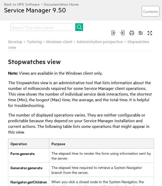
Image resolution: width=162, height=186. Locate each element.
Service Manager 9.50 (35, 10)
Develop (15, 41)
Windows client (59, 41)
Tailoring (34, 41)
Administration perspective (100, 41)
